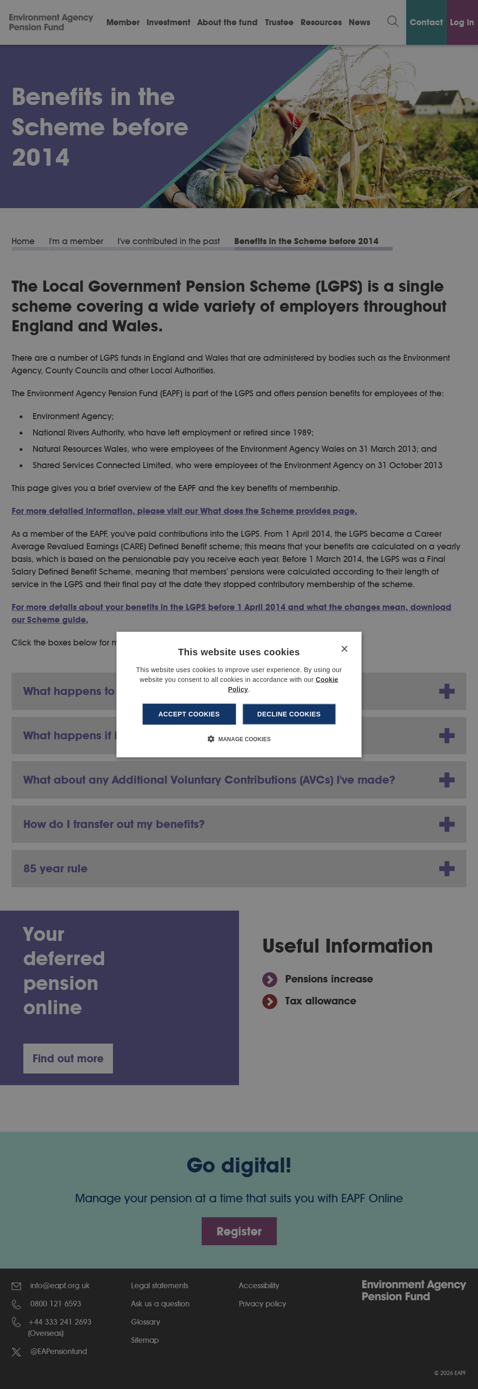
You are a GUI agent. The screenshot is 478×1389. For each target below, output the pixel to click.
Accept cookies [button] (189, 714)
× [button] (344, 649)
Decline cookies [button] (289, 714)
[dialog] (239, 695)
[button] (238, 738)
